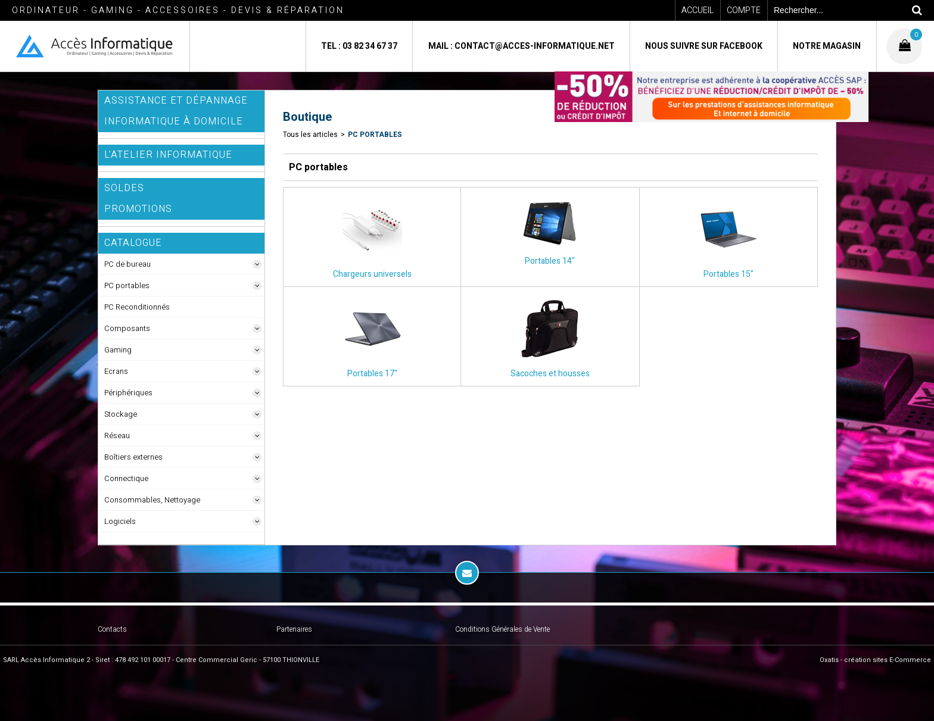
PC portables (127, 285)
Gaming (118, 349)
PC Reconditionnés (137, 307)
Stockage (120, 414)
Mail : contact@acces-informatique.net (521, 46)
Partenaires (294, 629)
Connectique (126, 478)
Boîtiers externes (133, 457)
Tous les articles (310, 134)
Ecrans (116, 371)
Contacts (112, 629)
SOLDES (124, 188)
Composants (127, 328)
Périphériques (128, 392)
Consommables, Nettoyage (152, 499)
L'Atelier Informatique (168, 155)
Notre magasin (827, 46)
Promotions (138, 209)
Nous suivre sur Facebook (703, 46)
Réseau (117, 435)
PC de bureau (127, 264)
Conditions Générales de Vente (502, 629)
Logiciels (120, 521)
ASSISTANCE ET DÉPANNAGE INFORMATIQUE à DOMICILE (176, 111)
